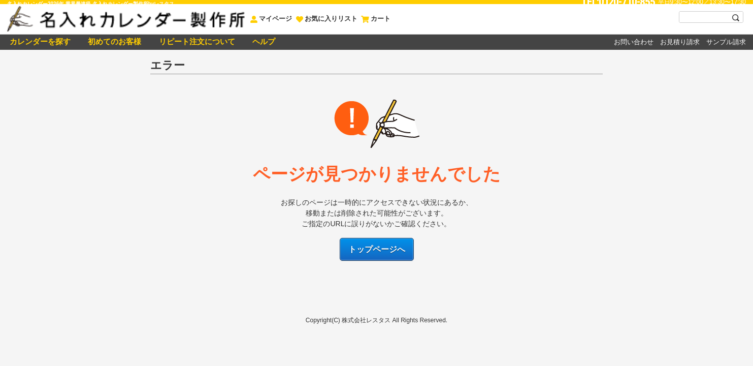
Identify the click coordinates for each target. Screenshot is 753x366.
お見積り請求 (680, 42)
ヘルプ (262, 41)
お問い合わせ (633, 42)
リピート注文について (195, 41)
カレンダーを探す (39, 41)
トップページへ (376, 249)
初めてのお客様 (113, 41)
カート (375, 18)
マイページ (271, 18)
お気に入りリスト (326, 18)
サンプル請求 (726, 42)
